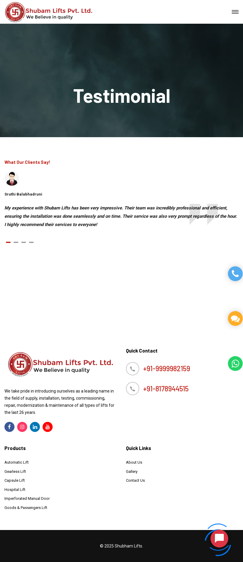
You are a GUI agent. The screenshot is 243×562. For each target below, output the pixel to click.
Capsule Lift (14, 480)
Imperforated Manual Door (27, 498)
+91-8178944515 (166, 388)
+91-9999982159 (166, 368)
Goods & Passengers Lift (25, 507)
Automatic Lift (16, 462)
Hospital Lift (14, 489)
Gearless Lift (15, 471)
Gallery (131, 471)
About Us (134, 462)
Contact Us (135, 480)
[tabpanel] (121, 216)
